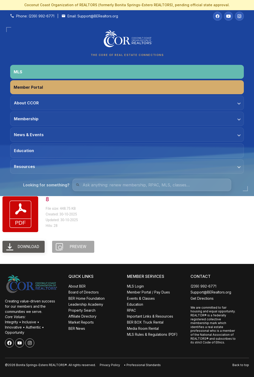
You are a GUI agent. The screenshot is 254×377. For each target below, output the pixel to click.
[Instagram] (239, 16)
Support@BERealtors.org (97, 16)
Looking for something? (46, 185)
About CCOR (127, 102)
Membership (127, 118)
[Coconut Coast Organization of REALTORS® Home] (127, 40)
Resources (127, 166)
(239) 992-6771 (41, 16)
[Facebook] (217, 16)
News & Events (127, 134)
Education (24, 150)
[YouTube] (228, 16)
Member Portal (28, 87)
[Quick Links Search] (151, 185)
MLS (18, 71)
